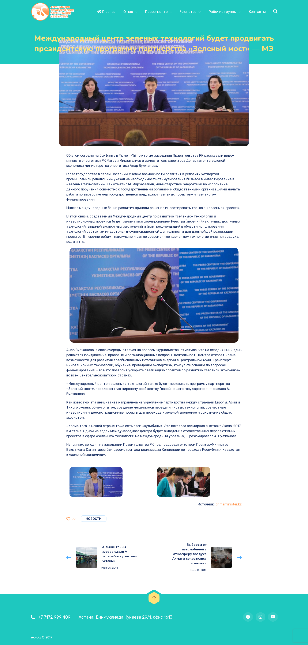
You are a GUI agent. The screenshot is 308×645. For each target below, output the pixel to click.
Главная (106, 12)
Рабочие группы (223, 12)
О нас (128, 12)
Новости (93, 519)
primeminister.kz (228, 504)
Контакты (257, 12)
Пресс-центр (156, 12)
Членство (188, 12)
